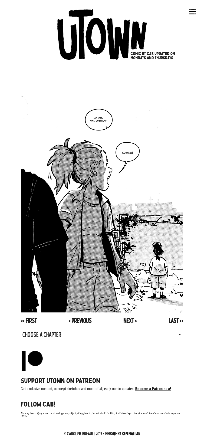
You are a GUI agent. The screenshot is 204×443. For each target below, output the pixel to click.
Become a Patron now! (153, 389)
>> (176, 320)
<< (29, 320)
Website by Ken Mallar (122, 433)
